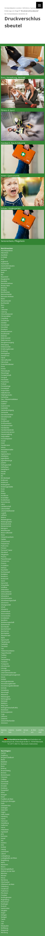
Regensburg (5, 900)
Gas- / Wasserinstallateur (9, 399)
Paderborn (4, 891)
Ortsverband (5, 541)
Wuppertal (4, 930)
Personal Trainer (6, 550)
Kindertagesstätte (7, 487)
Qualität (18, 730)
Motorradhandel (6, 533)
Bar (2, 275)
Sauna (3, 581)
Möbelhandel (5, 530)
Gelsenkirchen (6, 806)
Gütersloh (4, 810)
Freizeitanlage (5, 386)
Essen (3, 797)
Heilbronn (4, 825)
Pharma (3, 557)
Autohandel (5, 264)
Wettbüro (4, 703)
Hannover (4, 821)
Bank (2, 272)
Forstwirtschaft (6, 375)
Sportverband (5, 629)
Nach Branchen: (7, 248)
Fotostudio (4, 380)
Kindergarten (5, 485)
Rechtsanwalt (5, 572)
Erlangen (4, 795)
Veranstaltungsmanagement (10, 675)
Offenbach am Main (7, 884)
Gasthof (3, 404)
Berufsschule (5, 292)
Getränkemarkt (6, 417)
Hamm (3, 819)
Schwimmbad (5, 611)
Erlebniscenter (6, 347)
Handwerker (5, 428)
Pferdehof (4, 552)
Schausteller (5, 585)
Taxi (2, 649)
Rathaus (3, 568)
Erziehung (4, 351)
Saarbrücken (5, 908)
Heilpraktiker (5, 436)
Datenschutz (11, 731)
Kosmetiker (5, 498)
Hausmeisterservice (7, 432)
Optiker (3, 539)
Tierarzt (3, 657)
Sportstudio (5, 627)
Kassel (3, 838)
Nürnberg (4, 880)
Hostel (3, 441)
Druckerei (4, 329)
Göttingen (4, 808)
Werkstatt (4, 701)
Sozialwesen (5, 618)
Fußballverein (5, 393)
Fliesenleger (5, 373)
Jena (2, 834)
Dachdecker (5, 321)
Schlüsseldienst (6, 592)
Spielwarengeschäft (7, 622)
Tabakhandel (5, 642)
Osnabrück (4, 889)
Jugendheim (5, 458)
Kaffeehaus (5, 467)
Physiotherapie (6, 559)
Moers (3, 867)
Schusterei (4, 609)
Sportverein (5, 631)
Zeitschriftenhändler (8, 721)
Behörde (4, 288)
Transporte (5, 664)
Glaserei (4, 419)
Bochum (4, 764)
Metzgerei (4, 528)
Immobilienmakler (7, 450)
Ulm (2, 924)
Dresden (4, 786)
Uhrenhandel (5, 666)
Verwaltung (5, 690)
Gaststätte (4, 408)
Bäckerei (4, 270)
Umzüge (4, 668)
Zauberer (4, 719)
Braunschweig (5, 771)
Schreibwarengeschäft (8, 600)
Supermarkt (5, 640)
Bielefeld (4, 762)
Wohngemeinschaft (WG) (9, 708)
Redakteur (4, 574)
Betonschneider (6, 294)
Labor (3, 504)
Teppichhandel (6, 653)
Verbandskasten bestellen (17, 739)
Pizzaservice (5, 561)
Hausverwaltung (6, 434)
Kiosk (3, 489)
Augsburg (4, 755)
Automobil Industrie (8, 266)
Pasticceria (4, 546)
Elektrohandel (5, 338)
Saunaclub (4, 583)
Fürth (2, 803)
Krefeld (3, 847)
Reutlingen (4, 904)
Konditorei (4, 495)
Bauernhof (4, 277)
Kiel (2, 841)
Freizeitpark (5, 388)
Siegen (3, 913)
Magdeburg (5, 860)
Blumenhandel (6, 301)
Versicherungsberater (8, 684)
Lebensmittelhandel (7, 511)
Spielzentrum (5, 625)
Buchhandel (5, 303)
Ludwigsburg (5, 856)
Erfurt (3, 792)
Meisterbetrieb (6, 526)
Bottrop (3, 768)
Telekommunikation (7, 651)
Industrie (4, 452)
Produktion (5, 565)
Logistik (3, 513)
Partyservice (5, 544)
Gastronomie (5, 406)
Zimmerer (4, 723)
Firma (3, 366)
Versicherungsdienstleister (10, 686)
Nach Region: (6, 751)
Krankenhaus (5, 500)
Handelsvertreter (7, 426)
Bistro (3, 299)
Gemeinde (4, 412)
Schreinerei (5, 603)
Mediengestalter (6, 522)
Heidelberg (5, 823)
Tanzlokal (4, 646)
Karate (3, 474)
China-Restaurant (7, 314)
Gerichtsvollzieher (7, 415)
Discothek (4, 327)
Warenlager (5, 692)
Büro (2, 305)
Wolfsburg (4, 928)
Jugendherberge (6, 460)
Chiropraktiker (6, 316)
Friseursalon (5, 391)
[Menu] (39, 5)
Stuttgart (4, 917)
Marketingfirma (6, 520)
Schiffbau (4, 587)
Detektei (4, 323)
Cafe (2, 307)
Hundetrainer (5, 445)
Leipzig (3, 849)
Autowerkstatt (5, 268)
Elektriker (4, 336)
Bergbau (4, 290)
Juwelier (3, 463)
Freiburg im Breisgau (8, 801)
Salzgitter (4, 911)
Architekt (4, 257)
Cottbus (3, 779)
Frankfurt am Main (7, 799)
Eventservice (5, 356)
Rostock (3, 906)
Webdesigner (5, 697)
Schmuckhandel (6, 594)
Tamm (3, 919)
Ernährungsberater (7, 349)
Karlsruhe (4, 836)
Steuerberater (5, 635)
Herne (3, 827)
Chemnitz (4, 777)
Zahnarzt (4, 716)
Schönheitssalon (6, 598)
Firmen (3, 369)
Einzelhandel (5, 334)
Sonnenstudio (5, 616)
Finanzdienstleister (7, 364)
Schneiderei (5, 596)
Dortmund (4, 784)
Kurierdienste (5, 502)
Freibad (3, 384)
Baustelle (4, 281)
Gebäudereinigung (7, 410)
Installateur (5, 456)
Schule (3, 607)
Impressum (25, 744)
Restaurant (4, 579)
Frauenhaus (5, 382)
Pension (3, 548)
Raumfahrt (4, 570)
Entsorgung (5, 345)
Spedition (4, 620)
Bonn (3, 766)
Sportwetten (5, 633)
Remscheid (4, 902)
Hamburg (4, 816)
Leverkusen (5, 851)
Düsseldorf (5, 790)
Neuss (3, 878)
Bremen (3, 773)
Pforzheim (4, 893)
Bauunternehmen (7, 283)
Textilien (4, 655)
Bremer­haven (5, 775)
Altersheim (4, 253)
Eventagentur (5, 353)
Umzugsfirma (5, 670)
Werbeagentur (6, 699)
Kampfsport (5, 469)
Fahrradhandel (6, 360)
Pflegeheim (5, 555)
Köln (2, 845)
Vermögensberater (7, 681)
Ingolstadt (4, 832)
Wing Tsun (4, 705)
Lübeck (3, 854)
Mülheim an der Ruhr (8, 871)
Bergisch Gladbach (7, 757)
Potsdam (4, 895)
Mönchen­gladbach (7, 869)
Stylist (3, 638)
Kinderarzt (4, 482)
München (4, 873)
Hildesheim (5, 830)
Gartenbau (4, 397)
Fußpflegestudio (6, 395)
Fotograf (4, 377)
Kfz (2, 476)
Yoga (2, 714)
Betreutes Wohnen (7, 296)
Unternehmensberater (8, 673)
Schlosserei (5, 590)
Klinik (2, 491)
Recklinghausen (6, 897)
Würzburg (4, 932)
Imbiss (3, 447)
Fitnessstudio (5, 371)
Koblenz (3, 843)
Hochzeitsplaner (6, 439)
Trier (2, 921)
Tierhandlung (5, 660)
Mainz (3, 862)
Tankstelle (4, 644)
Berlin (3, 760)
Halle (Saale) (5, 814)
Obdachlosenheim (7, 537)
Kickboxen (4, 480)
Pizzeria (3, 563)
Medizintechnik (6, 524)
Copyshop (4, 318)
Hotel (3, 443)
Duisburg (4, 788)
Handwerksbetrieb (7, 430)
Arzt (2, 259)
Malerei (3, 517)
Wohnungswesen (6, 712)
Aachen (3, 753)
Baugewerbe (5, 279)
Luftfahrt (4, 515)
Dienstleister (5, 325)
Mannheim (4, 865)
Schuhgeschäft (6, 605)
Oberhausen (5, 882)
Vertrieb (3, 688)
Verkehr (3, 679)
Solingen (4, 915)
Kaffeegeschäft (6, 465)
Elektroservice (5, 340)
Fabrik (3, 358)
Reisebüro (4, 576)
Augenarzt (4, 261)
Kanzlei (3, 471)
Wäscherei (4, 694)
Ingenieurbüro (6, 454)
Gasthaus (4, 401)
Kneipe (3, 493)
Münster (3, 876)
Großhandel (5, 421)
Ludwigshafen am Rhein (9, 858)
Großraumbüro (6, 423)
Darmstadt (4, 781)
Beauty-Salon (5, 286)
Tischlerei (4, 662)
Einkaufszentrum (6, 331)
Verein (3, 677)
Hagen (3, 812)
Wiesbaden (5, 926)
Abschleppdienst (6, 251)
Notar (3, 535)
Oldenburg (4, 886)
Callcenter (4, 310)
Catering (4, 312)
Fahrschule (4, 362)
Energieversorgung (7, 342)
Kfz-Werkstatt (5, 478)
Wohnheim (4, 710)
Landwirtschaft (6, 506)
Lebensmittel (5, 509)
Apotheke (4, 255)
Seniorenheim (5, 614)
